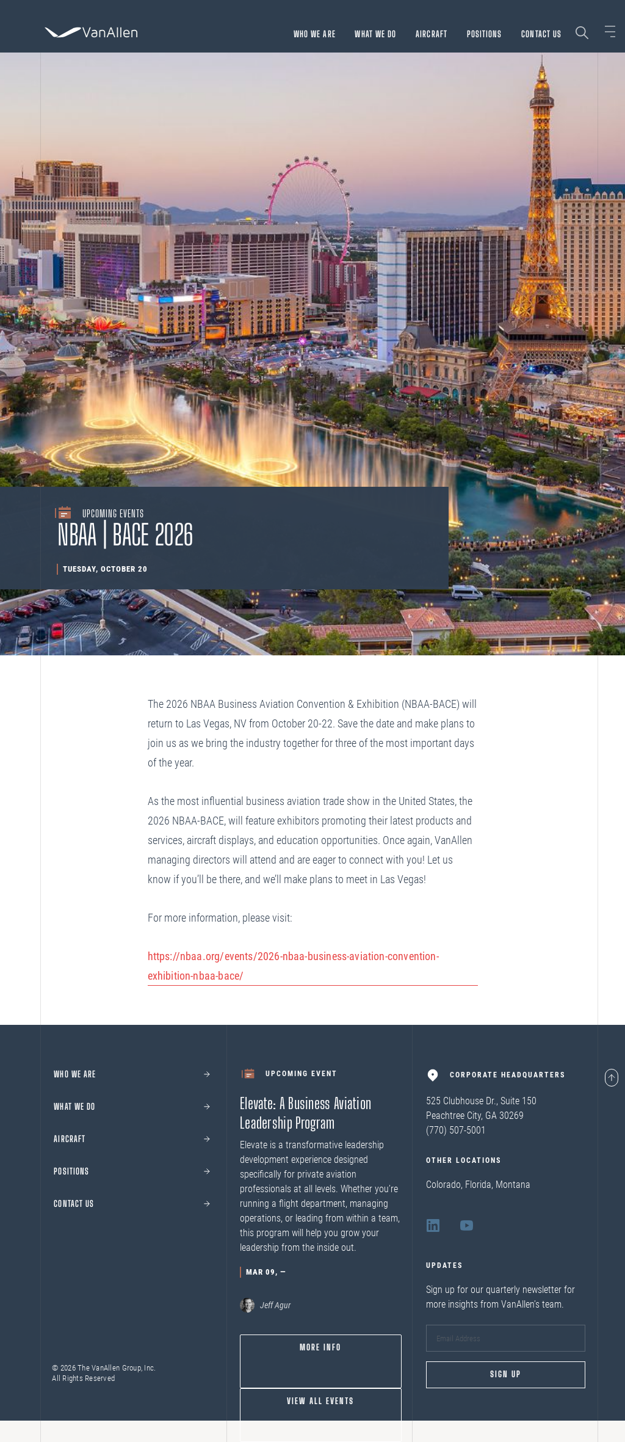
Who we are (315, 34)
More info (320, 1347)
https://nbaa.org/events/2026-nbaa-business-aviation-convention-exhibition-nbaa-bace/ (293, 966)
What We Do (375, 34)
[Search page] (582, 32)
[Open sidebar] (610, 31)
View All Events (320, 1401)
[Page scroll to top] (611, 1079)
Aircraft (431, 34)
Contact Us (541, 34)
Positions (484, 34)
